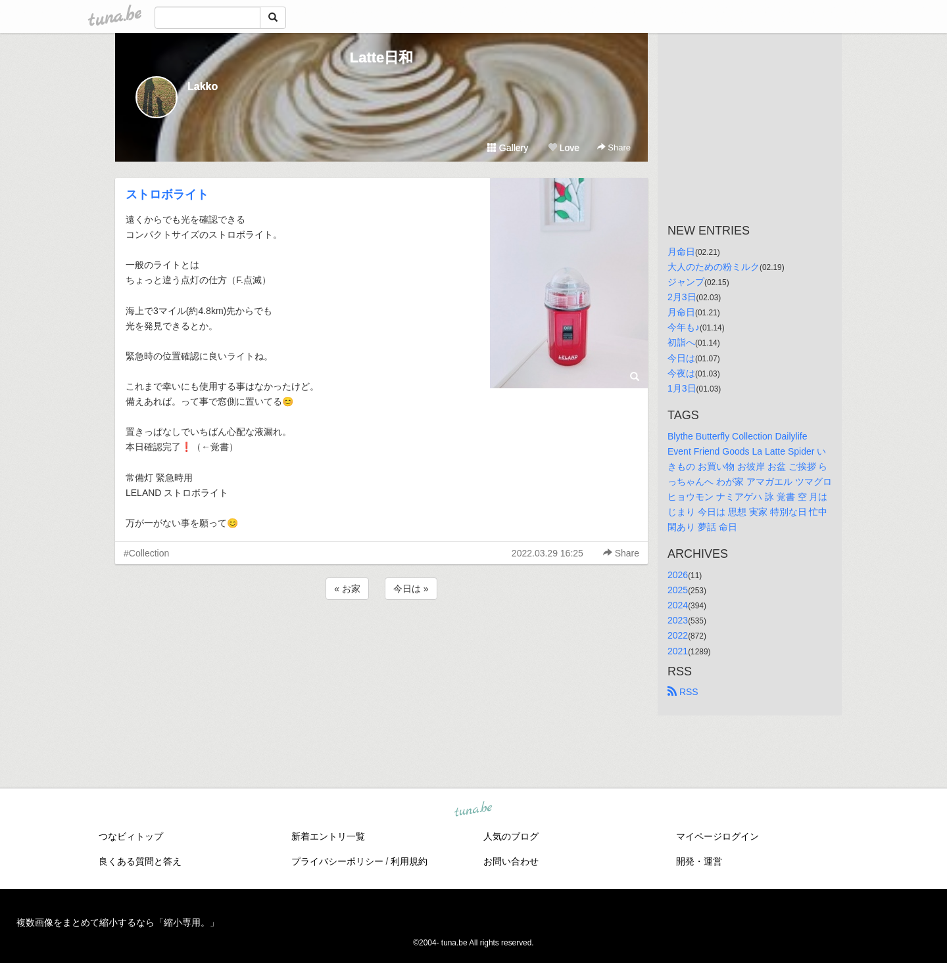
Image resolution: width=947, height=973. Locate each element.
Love (563, 148)
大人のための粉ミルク (714, 266)
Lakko (202, 86)
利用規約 (409, 861)
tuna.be (472, 810)
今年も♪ (684, 327)
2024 (678, 605)
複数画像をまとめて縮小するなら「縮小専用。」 (117, 922)
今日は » (411, 588)
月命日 (681, 251)
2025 (678, 590)
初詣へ (681, 342)
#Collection (146, 553)
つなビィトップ (131, 836)
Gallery (507, 148)
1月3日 (682, 388)
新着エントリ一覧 (328, 836)
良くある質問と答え (140, 861)
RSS (683, 692)
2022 (678, 635)
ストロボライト (167, 194)
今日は (681, 358)
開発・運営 (699, 861)
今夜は (681, 373)
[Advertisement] (381, 638)
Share (614, 147)
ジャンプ (686, 282)
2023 (678, 620)
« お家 (347, 588)
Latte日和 (382, 57)
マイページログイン (717, 836)
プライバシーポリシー (337, 861)
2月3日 (682, 297)
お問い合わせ (511, 861)
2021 (678, 651)
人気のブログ (511, 836)
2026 (678, 575)
